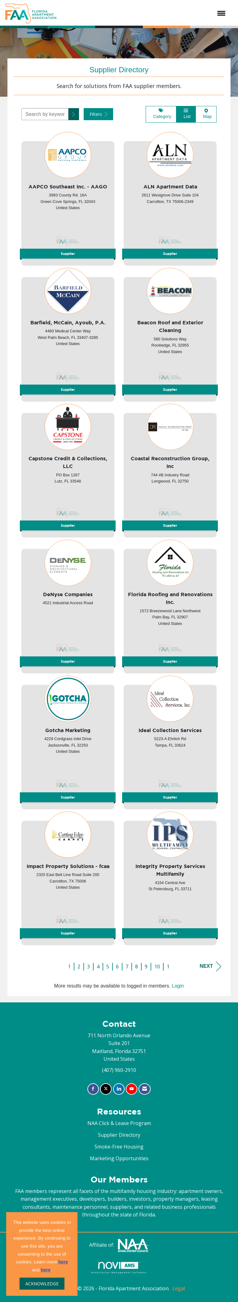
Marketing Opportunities (119, 1158)
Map (206, 114)
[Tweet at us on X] (106, 1089)
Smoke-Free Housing (119, 1146)
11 (169, 966)
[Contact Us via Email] (145, 1089)
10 (157, 966)
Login (178, 985)
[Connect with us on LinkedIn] (119, 1089)
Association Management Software (119, 1267)
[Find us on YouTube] (131, 1089)
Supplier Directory (119, 1134)
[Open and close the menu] (144, 13)
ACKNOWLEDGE (42, 1284)
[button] (73, 114)
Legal (178, 1288)
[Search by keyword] (44, 114)
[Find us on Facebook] (93, 1089)
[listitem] (68, 197)
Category (161, 113)
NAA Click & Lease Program (119, 1123)
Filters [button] (98, 114)
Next (210, 966)
